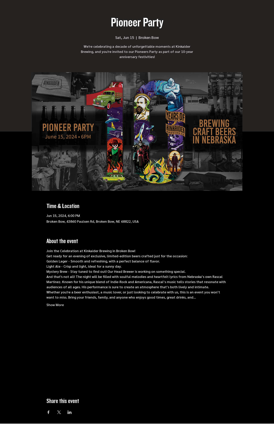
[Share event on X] (59, 412)
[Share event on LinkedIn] (70, 412)
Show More (55, 304)
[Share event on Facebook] (48, 412)
